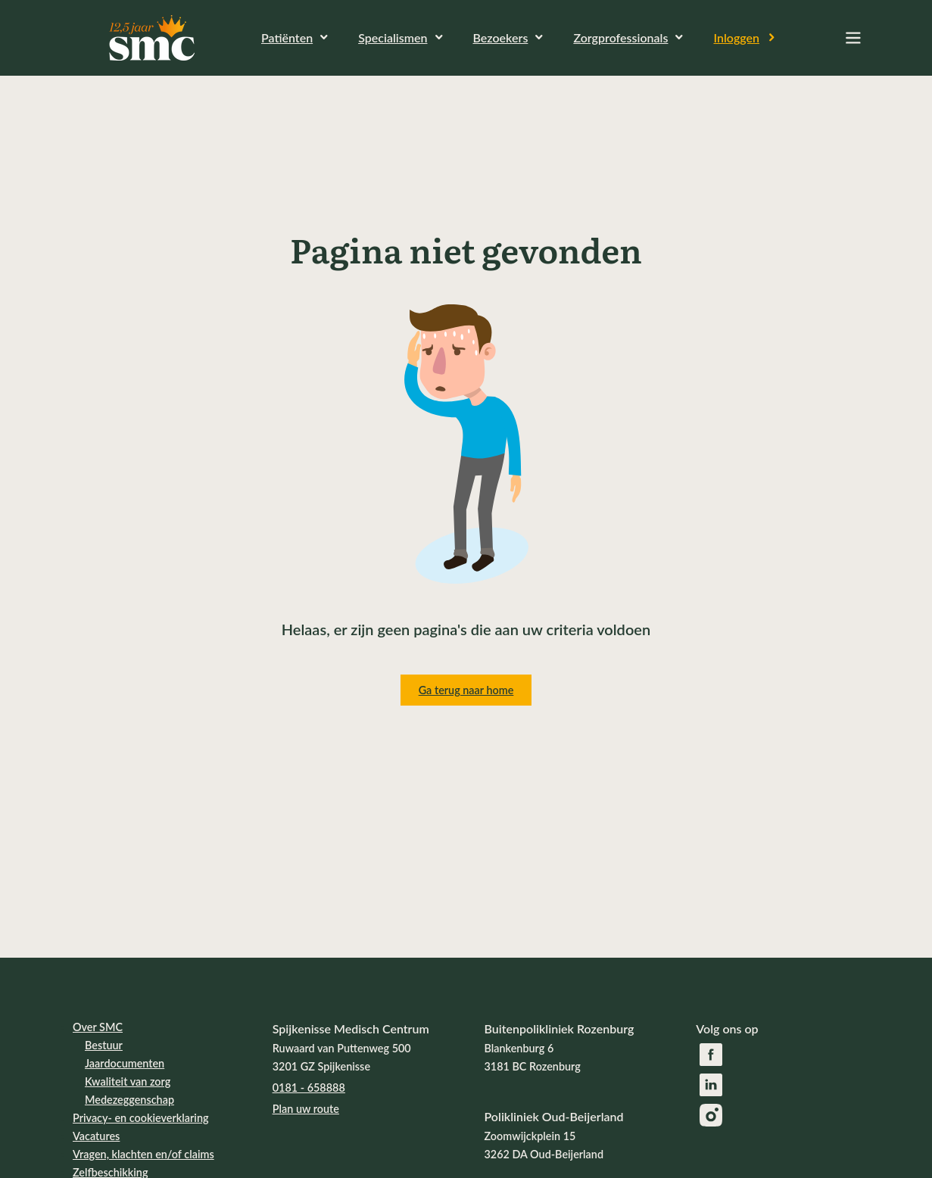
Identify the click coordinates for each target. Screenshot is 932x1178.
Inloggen (736, 37)
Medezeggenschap (129, 1099)
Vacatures (96, 1136)
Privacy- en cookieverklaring (141, 1117)
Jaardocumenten (124, 1063)
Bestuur (104, 1045)
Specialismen (392, 37)
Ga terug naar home (466, 690)
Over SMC (98, 1027)
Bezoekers (500, 37)
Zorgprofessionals (620, 37)
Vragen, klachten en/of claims (143, 1154)
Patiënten (287, 37)
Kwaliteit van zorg (127, 1081)
